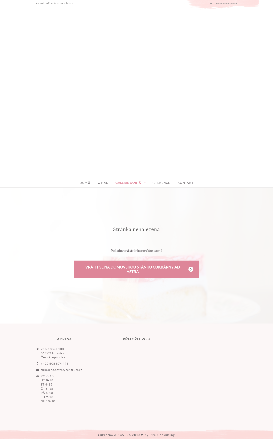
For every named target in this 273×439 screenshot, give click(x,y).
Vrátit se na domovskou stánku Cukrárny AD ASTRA (132, 269)
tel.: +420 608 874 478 (223, 3)
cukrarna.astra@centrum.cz (61, 369)
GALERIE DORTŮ (128, 182)
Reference (160, 182)
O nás (103, 182)
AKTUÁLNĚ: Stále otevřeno (54, 3)
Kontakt (185, 182)
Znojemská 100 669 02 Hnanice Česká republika (53, 353)
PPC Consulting (162, 435)
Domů (85, 182)
